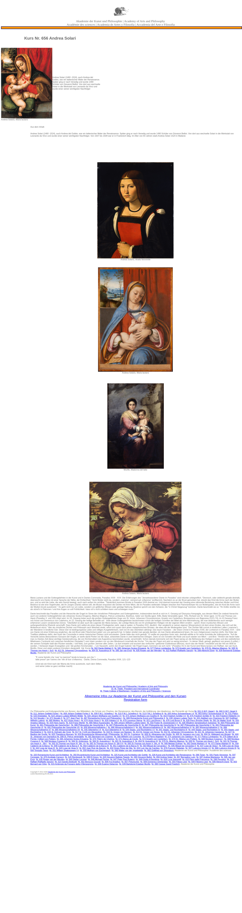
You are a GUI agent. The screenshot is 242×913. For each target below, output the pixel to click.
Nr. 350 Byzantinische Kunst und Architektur (90, 755)
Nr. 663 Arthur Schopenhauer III (209, 713)
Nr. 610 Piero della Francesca (195, 759)
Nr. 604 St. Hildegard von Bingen (216, 734)
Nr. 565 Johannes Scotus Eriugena (130, 648)
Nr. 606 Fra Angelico (111, 762)
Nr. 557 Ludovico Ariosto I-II (198, 748)
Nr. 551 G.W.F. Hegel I (204, 711)
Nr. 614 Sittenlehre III (111, 730)
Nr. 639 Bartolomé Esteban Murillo (134, 764)
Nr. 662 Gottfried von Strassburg (159, 750)
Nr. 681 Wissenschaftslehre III (149, 727)
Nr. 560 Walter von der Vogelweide (127, 750)
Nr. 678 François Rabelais (172, 748)
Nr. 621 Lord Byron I (152, 720)
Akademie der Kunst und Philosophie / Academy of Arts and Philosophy (135, 686)
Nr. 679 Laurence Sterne (131, 720)
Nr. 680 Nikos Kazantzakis (98, 723)
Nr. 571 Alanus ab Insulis (126, 739)
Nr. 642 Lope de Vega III (44, 748)
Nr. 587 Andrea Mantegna (208, 757)
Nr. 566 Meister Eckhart (172, 743)
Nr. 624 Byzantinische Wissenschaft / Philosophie (97, 734)
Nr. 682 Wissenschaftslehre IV (177, 727)
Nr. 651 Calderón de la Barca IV (124, 746)
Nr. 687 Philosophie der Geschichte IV (159, 725)
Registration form (135, 699)
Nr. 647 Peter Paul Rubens (122, 759)
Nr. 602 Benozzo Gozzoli (89, 762)
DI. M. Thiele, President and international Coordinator (135, 689)
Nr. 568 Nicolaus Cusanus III (54, 741)
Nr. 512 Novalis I (37, 718)
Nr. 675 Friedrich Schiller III (199, 716)
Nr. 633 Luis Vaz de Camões (146, 748)
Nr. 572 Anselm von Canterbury (186, 648)
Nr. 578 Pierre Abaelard (152, 737)
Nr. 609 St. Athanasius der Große (156, 734)
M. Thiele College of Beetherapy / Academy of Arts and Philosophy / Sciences (135, 691)
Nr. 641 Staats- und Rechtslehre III (171, 730)
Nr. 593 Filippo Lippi (178, 762)
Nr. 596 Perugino (218, 759)
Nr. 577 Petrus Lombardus (159, 648)
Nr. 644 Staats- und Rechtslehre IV (204, 730)
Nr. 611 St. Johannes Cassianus (209, 732)
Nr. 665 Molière (53, 720)
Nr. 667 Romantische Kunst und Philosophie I (101, 718)
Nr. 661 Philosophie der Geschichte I (53, 725)
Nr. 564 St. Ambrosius (78, 741)
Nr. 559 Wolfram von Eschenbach (95, 750)
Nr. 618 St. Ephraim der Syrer (57, 732)
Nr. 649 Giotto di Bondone (147, 759)
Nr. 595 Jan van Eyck (122, 650)
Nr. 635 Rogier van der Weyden (147, 650)
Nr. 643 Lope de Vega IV (67, 748)
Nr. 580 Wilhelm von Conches (127, 737)
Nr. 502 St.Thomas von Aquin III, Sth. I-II (67, 743)
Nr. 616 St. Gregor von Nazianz (117, 732)
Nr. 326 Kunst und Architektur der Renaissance (170, 755)
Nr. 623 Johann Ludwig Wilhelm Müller (65, 716)
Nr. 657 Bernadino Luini (184, 757)
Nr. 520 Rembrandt (73, 757)
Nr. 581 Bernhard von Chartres (99, 737)
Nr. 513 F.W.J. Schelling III (151, 713)
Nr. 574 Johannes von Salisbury (179, 737)
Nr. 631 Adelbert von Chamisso (208, 718)
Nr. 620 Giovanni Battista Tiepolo (115, 757)
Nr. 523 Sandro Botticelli (66, 762)
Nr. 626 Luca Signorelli (170, 759)
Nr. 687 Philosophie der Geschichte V (194, 725)
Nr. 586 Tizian (199, 755)
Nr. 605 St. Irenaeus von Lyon (186, 734)
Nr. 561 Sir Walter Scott (220, 720)
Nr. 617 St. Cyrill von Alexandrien (87, 732)
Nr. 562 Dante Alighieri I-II (195, 743)
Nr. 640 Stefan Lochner (76, 759)
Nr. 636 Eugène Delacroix (106, 764)
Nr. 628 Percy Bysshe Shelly (196, 720)
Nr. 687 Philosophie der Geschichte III (123, 725)
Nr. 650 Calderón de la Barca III (94, 746)
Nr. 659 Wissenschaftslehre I (94, 727)
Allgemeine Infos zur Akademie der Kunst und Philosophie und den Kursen (135, 696)
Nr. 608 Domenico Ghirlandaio (154, 762)
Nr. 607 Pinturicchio (130, 762)
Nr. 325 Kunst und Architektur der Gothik (129, 755)
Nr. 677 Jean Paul (71, 718)
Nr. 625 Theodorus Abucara (60, 734)
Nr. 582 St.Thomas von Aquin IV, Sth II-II (105, 743)
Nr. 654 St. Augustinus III (100, 650)
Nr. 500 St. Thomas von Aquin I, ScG (202, 741)
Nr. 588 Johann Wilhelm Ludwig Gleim (128, 723)
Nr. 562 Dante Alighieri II (102, 648)
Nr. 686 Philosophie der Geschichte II (88, 725)
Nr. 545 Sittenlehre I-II (91, 730)
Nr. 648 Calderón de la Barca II (65, 746)
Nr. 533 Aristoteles (38, 716)
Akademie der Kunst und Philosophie (61, 772)
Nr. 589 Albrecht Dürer (204, 650)
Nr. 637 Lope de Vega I (207, 746)
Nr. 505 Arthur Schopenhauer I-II (179, 713)
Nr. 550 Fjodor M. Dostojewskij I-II (162, 723)
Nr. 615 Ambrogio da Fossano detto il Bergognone (70, 764)
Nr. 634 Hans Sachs (56, 723)
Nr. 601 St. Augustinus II (123, 741)
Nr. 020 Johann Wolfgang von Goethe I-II (103, 716)
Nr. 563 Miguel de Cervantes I (153, 746)
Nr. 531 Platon (231, 713)
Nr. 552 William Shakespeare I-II (64, 750)
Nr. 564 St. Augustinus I (100, 741)
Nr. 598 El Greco (90, 757)
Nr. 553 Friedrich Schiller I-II (173, 716)
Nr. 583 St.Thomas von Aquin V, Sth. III (142, 743)
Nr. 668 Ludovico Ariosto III (224, 748)
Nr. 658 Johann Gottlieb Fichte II (75, 713)
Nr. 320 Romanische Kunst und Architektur (49, 755)
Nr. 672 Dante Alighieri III (219, 743)
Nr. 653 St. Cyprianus (130, 734)
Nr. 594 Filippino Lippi (198, 762)
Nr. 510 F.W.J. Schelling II (126, 713)
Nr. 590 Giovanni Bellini (141, 757)
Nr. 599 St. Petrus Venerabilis (70, 737)
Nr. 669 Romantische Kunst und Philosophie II (144, 718)
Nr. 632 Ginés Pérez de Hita (119, 748)
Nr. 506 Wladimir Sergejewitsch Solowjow (197, 723)
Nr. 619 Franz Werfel (75, 723)
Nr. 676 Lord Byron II (172, 720)
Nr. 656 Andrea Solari (163, 757)
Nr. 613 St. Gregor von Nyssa (146, 732)
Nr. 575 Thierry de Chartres (102, 739)
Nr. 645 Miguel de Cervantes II (182, 746)
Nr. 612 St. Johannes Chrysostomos (71, 650)
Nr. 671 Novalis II (54, 718)
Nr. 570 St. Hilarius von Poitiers (183, 739)
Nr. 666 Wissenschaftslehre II (121, 727)
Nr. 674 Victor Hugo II (91, 720)
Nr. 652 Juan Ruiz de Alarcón (92, 748)
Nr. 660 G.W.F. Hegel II (226, 711)
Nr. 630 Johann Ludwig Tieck (179, 718)
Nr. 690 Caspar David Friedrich (166, 764)
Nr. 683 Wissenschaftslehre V (206, 727)
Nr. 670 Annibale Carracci (52, 757)
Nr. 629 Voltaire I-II (110, 720)
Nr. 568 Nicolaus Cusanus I (210, 739)
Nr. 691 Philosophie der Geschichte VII (61, 727)
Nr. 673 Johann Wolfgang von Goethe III (141, 716)
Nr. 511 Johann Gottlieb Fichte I (44, 713)
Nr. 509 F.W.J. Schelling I (102, 713)
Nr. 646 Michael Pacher (98, 759)
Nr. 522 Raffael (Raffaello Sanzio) (178, 650)
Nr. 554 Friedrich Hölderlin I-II (226, 716)
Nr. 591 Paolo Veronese (217, 755)
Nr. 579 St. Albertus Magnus (214, 648)
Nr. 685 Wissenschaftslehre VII (66, 730)
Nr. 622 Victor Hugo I (70, 720)
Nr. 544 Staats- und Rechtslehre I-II (138, 730)
